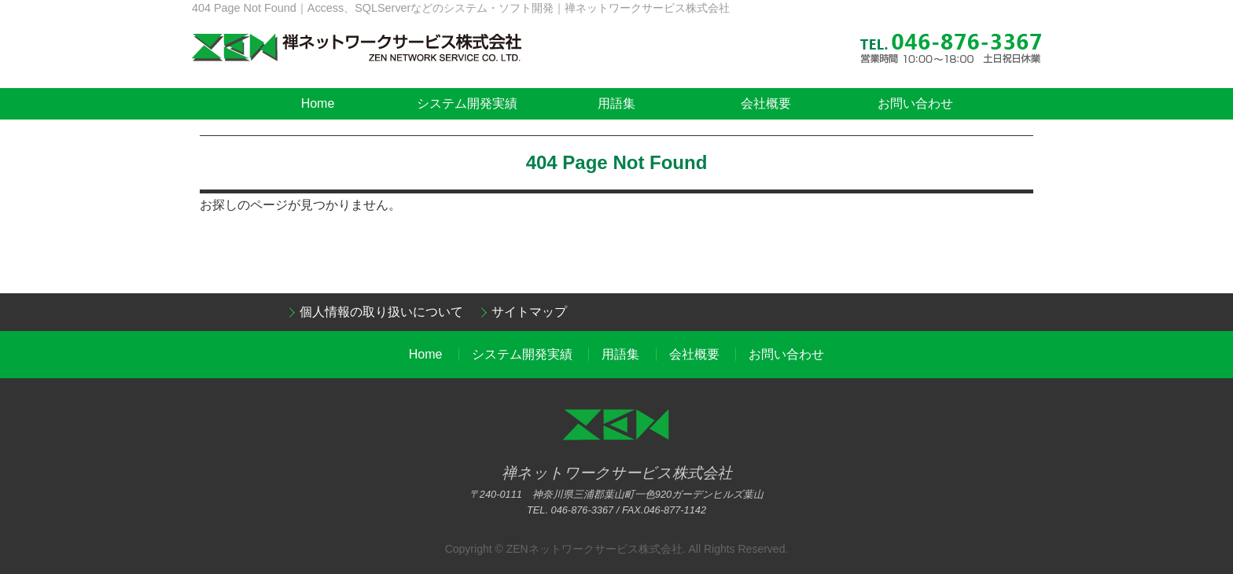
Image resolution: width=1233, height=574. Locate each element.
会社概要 (766, 103)
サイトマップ (529, 311)
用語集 (616, 103)
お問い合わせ (915, 103)
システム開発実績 (467, 103)
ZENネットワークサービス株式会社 (594, 549)
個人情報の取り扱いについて (381, 311)
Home (318, 103)
